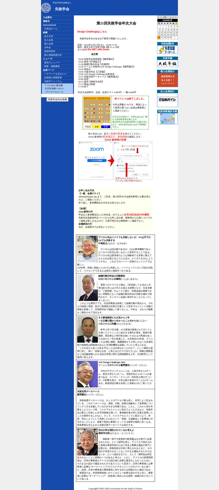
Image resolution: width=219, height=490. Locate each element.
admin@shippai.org (54, 91)
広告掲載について (86, 13)
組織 (45, 32)
